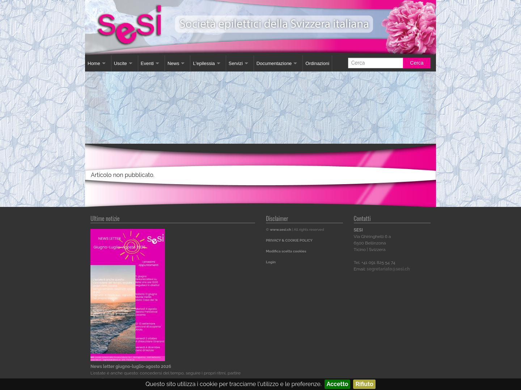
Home (94, 63)
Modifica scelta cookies (286, 251)
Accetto (337, 384)
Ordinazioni (317, 63)
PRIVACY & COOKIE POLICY (289, 240)
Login (271, 262)
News (173, 63)
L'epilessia (204, 63)
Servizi (236, 63)
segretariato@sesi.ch (388, 269)
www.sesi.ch (280, 229)
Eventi (147, 63)
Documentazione (274, 63)
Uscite (120, 63)
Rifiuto (364, 384)
